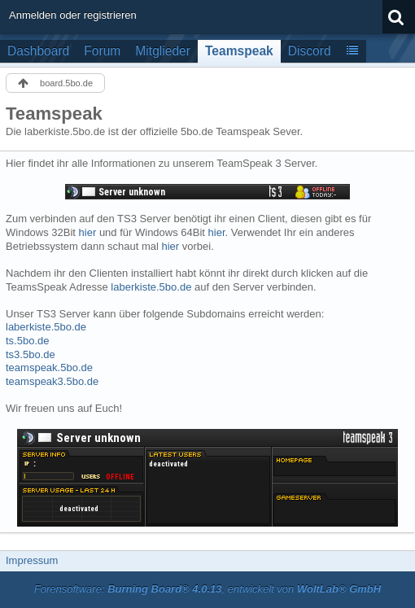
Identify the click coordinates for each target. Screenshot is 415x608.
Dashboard (38, 51)
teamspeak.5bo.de (49, 367)
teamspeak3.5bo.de (52, 381)
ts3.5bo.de (30, 354)
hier (88, 232)
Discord (309, 51)
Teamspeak (239, 51)
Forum (102, 51)
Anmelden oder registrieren (73, 15)
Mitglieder (162, 51)
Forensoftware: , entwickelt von (207, 589)
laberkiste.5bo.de (151, 287)
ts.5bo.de (28, 341)
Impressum (32, 560)
